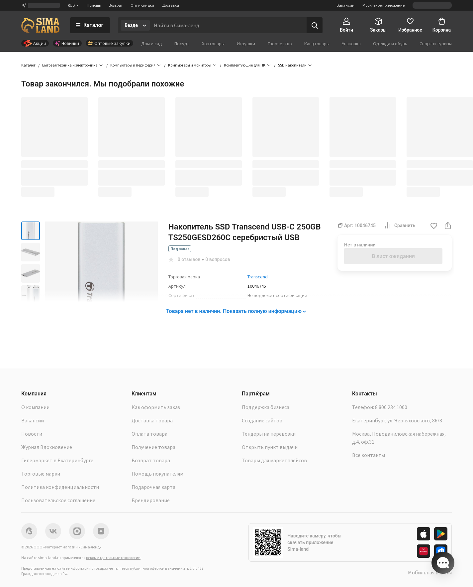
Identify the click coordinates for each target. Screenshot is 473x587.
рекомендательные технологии (113, 557)
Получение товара (153, 447)
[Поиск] (315, 25)
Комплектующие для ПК (244, 65)
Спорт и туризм (436, 44)
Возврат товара (151, 460)
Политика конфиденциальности (60, 487)
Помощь (94, 5)
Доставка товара (152, 420)
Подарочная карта (153, 487)
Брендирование (151, 500)
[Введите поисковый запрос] (228, 25)
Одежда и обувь (390, 44)
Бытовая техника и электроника (70, 65)
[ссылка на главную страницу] (40, 25)
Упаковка (351, 44)
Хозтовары (213, 44)
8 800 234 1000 (391, 407)
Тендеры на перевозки (269, 433)
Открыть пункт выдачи (270, 447)
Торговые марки (40, 473)
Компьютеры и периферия (132, 65)
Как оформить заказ (156, 407)
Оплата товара (149, 433)
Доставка (170, 5)
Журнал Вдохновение (46, 447)
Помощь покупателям (157, 473)
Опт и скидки (142, 5)
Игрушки (246, 44)
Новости (31, 433)
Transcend (257, 277)
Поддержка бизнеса (265, 407)
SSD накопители (292, 65)
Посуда (182, 44)
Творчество (280, 44)
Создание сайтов (262, 420)
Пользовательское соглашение (58, 500)
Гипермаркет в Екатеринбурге (57, 460)
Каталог (28, 65)
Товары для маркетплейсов (274, 460)
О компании (35, 407)
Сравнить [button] (399, 225)
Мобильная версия (430, 572)
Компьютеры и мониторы (189, 65)
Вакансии (345, 5)
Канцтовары (317, 44)
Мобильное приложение (383, 5)
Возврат (116, 5)
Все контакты (368, 455)
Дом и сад (151, 44)
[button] (434, 226)
